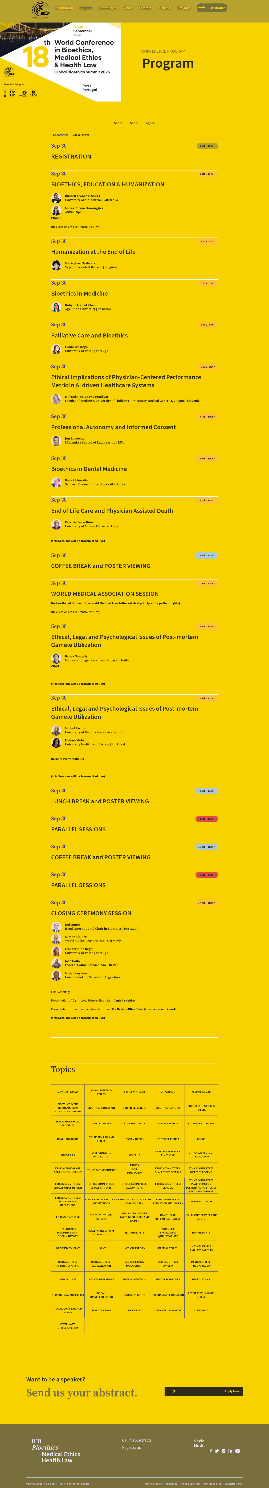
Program (85, 8)
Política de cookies (153, 1483)
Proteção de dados (213, 1483)
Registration (133, 1447)
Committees (108, 8)
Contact (165, 8)
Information (64, 8)
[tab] (119, 123)
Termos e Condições (190, 1483)
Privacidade (171, 1483)
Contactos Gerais (234, 1483)
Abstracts (146, 8)
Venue (128, 8)
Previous (183, 8)
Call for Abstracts (137, 1440)
